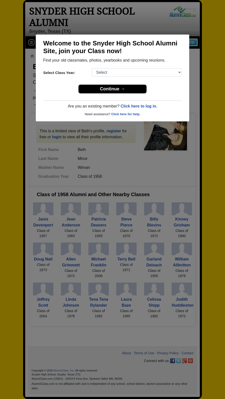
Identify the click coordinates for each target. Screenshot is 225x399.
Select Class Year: (59, 73)
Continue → (112, 88)
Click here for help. (125, 114)
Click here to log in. (138, 106)
